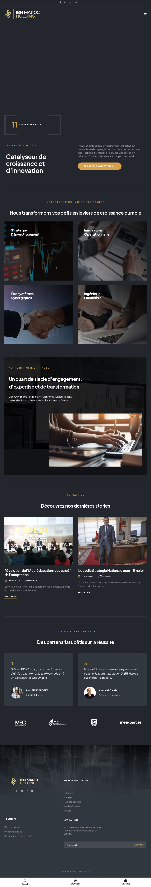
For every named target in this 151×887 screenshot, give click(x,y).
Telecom (68, 792)
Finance (68, 810)
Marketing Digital (72, 801)
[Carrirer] (125, 880)
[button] (75, 440)
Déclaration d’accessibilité (18, 836)
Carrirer (126, 883)
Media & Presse (72, 806)
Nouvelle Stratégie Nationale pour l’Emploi (110, 570)
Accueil (75, 883)
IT (64, 788)
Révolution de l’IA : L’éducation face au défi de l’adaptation (37, 572)
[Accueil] (75, 880)
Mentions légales (13, 831)
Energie (68, 797)
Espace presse (12, 827)
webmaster (32, 580)
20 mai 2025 (14, 580)
